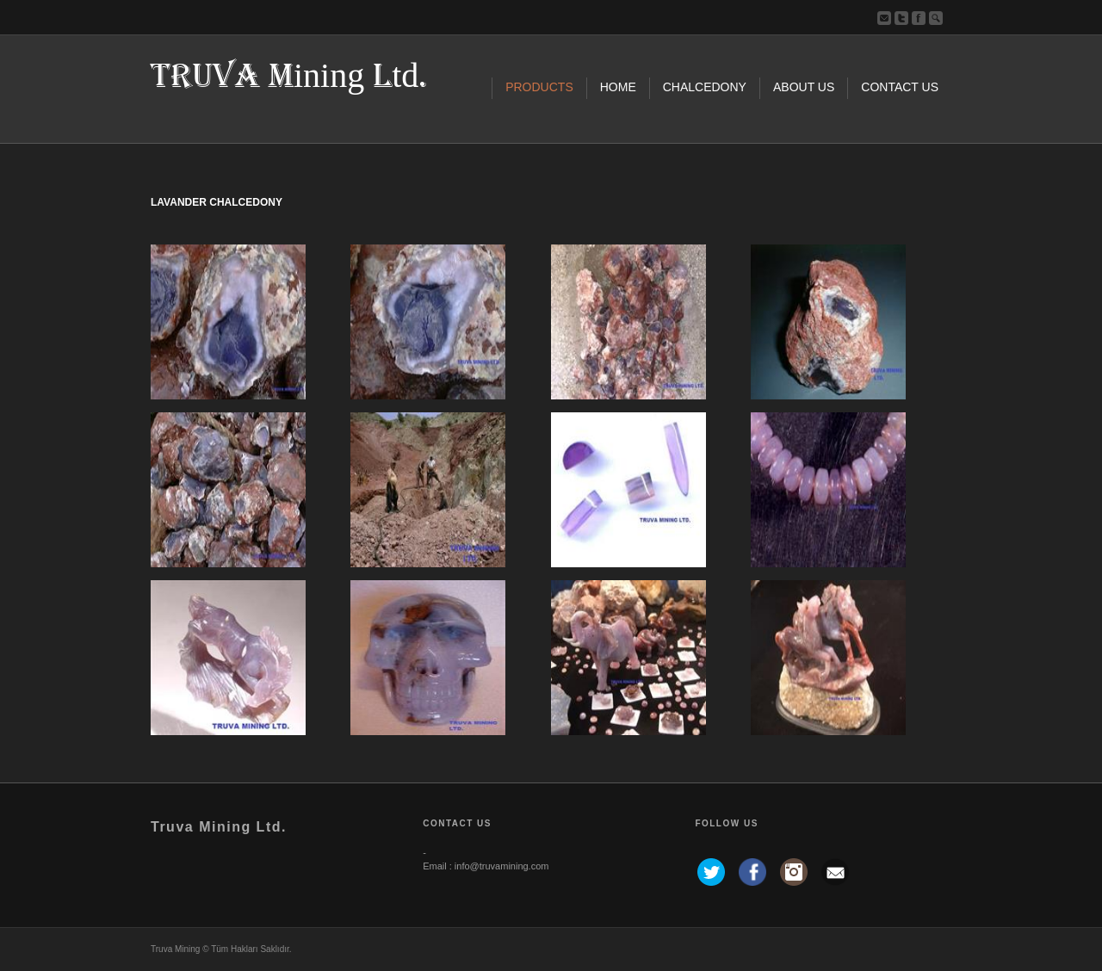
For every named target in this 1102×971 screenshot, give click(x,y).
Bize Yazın (884, 18)
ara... (935, 18)
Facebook (918, 18)
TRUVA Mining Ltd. (289, 76)
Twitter (901, 18)
